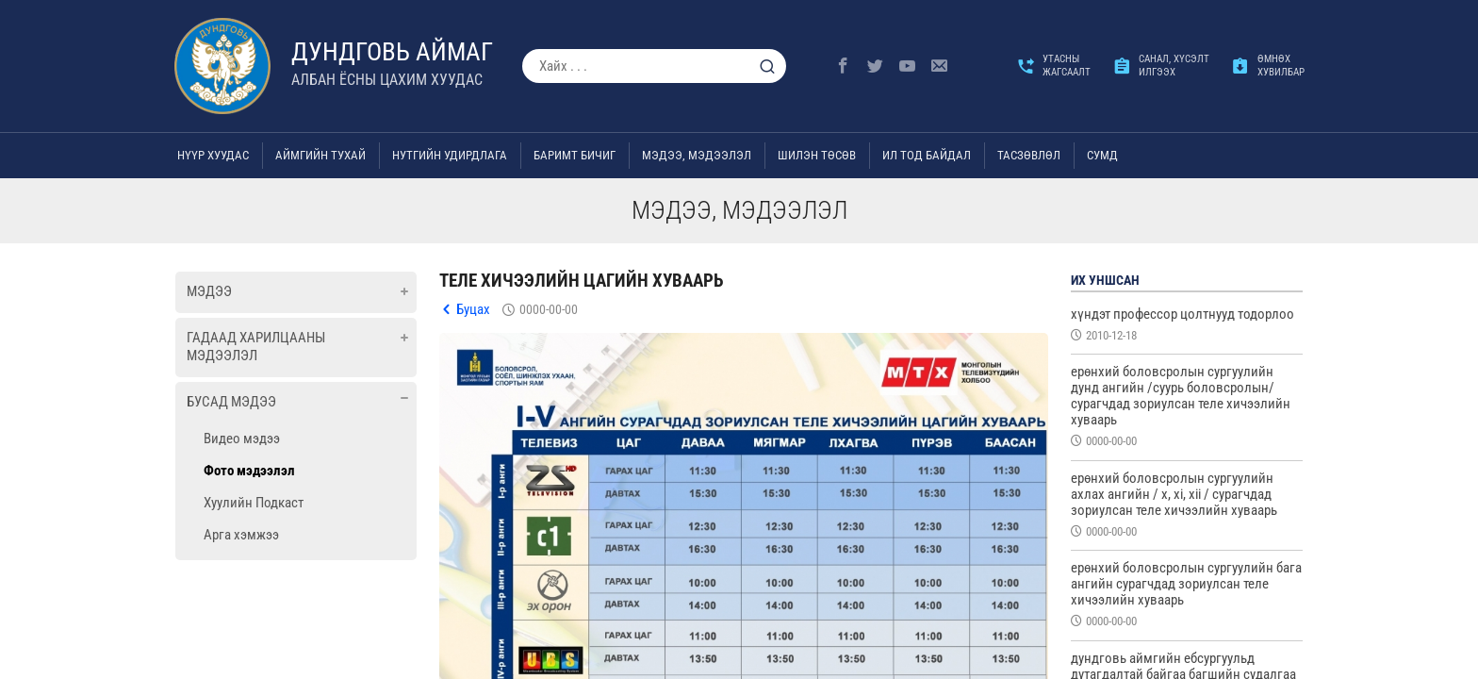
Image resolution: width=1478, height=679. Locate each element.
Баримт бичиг (575, 155)
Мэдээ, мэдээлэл (696, 155)
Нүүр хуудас (213, 155)
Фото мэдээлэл (249, 470)
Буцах (473, 309)
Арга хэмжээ (241, 534)
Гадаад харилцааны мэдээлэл (256, 347)
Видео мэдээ (242, 438)
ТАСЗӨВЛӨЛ (1028, 155)
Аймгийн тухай (320, 155)
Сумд (1102, 155)
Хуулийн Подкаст (254, 502)
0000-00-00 (548, 309)
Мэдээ (209, 291)
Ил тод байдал (926, 155)
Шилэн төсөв (817, 155)
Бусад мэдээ (231, 401)
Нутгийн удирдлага (449, 155)
